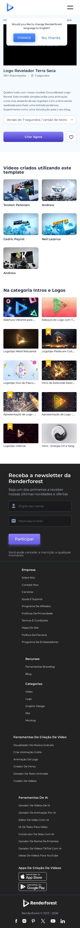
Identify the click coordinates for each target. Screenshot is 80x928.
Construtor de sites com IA (36, 834)
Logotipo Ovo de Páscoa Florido (24, 382)
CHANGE (24, 38)
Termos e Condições (35, 620)
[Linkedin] (63, 921)
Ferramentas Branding (40, 666)
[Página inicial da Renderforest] (10, 7)
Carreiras (27, 591)
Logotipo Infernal (14, 445)
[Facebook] (16, 921)
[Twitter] (43, 921)
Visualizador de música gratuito (33, 745)
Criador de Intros (24, 766)
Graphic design (35, 706)
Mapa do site (30, 627)
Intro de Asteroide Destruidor (61, 382)
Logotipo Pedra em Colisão (59, 351)
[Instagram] (24, 921)
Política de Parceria (34, 634)
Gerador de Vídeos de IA (34, 805)
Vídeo (29, 691)
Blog (28, 673)
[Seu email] (40, 521)
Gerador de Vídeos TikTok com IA (40, 848)
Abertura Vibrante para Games (22, 319)
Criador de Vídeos (24, 780)
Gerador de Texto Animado (30, 773)
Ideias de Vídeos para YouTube (38, 855)
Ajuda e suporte (32, 599)
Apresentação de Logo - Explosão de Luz (29, 414)
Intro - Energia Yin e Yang (58, 445)
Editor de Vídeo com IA (34, 819)
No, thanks (51, 38)
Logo (28, 698)
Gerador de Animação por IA (37, 812)
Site (27, 713)
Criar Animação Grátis (27, 752)
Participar (24, 539)
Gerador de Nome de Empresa (38, 841)
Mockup (30, 720)
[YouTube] (53, 921)
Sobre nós (28, 577)
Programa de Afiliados (36, 606)
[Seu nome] (40, 506)
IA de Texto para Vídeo (33, 826)
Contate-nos (30, 584)
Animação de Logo (25, 759)
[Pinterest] (33, 921)
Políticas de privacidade (37, 613)
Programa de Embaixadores (40, 642)
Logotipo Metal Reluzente (19, 351)
